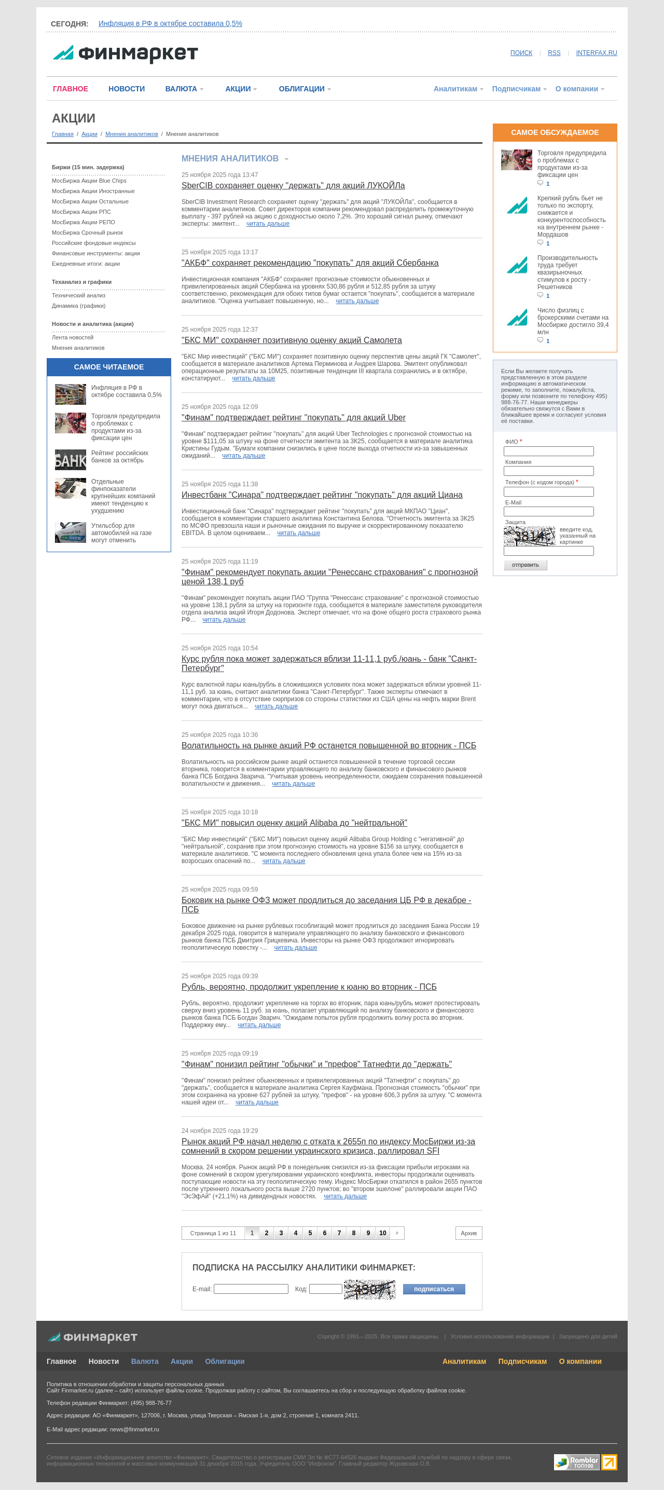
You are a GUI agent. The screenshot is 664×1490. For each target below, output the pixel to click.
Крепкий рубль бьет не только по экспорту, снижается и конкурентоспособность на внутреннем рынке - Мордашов (571, 216)
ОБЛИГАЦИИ (302, 89)
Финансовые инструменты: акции (96, 253)
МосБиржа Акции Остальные (90, 201)
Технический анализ (78, 295)
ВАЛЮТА (181, 89)
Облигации (224, 1361)
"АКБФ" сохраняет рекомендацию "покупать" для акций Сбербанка (310, 262)
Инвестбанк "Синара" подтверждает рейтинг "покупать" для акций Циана (322, 494)
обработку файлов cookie (431, 1390)
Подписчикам (516, 89)
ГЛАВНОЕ (70, 89)
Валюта (145, 1361)
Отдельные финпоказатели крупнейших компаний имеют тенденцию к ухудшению (123, 496)
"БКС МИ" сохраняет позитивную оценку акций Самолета (292, 340)
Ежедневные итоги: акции (86, 264)
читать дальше (267, 223)
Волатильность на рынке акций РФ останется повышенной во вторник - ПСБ (329, 745)
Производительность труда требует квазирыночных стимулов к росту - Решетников (567, 272)
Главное (61, 1361)
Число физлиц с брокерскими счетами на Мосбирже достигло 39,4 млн (573, 321)
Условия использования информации (499, 1336)
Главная (63, 134)
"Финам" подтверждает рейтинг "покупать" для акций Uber (294, 417)
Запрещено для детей (588, 1336)
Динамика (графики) (78, 306)
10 (382, 1233)
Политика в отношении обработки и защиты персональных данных (135, 1384)
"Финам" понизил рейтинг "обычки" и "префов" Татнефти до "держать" (317, 1064)
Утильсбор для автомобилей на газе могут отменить (121, 533)
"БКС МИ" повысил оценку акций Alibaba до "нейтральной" (294, 822)
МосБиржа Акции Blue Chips (89, 180)
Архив (469, 1233)
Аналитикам (455, 89)
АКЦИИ (238, 89)
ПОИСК (521, 53)
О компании (577, 89)
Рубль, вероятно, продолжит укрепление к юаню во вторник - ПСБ (309, 986)
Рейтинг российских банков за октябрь (119, 456)
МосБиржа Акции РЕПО (83, 222)
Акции (89, 134)
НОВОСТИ (126, 89)
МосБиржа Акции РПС (81, 212)
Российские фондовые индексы (94, 243)
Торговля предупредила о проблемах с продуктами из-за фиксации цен (125, 427)
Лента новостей (72, 337)
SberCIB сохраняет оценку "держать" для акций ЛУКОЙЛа (293, 185)
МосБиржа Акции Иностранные (93, 191)
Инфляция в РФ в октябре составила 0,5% (170, 23)
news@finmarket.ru (134, 1429)
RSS (554, 53)
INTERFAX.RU (596, 53)
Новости (104, 1361)
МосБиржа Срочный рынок (87, 232)
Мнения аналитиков (131, 134)
